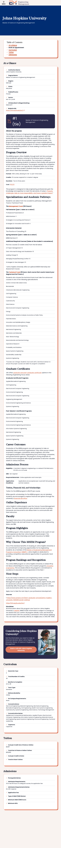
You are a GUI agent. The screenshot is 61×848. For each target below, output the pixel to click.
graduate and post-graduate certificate (27, 373)
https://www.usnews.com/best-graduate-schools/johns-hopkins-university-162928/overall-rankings (29, 599)
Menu (3, 3)
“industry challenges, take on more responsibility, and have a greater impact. (29, 192)
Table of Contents (14, 42)
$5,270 (12, 184)
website (16, 611)
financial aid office (20, 498)
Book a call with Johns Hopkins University (21, 650)
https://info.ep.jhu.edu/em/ (15, 110)
